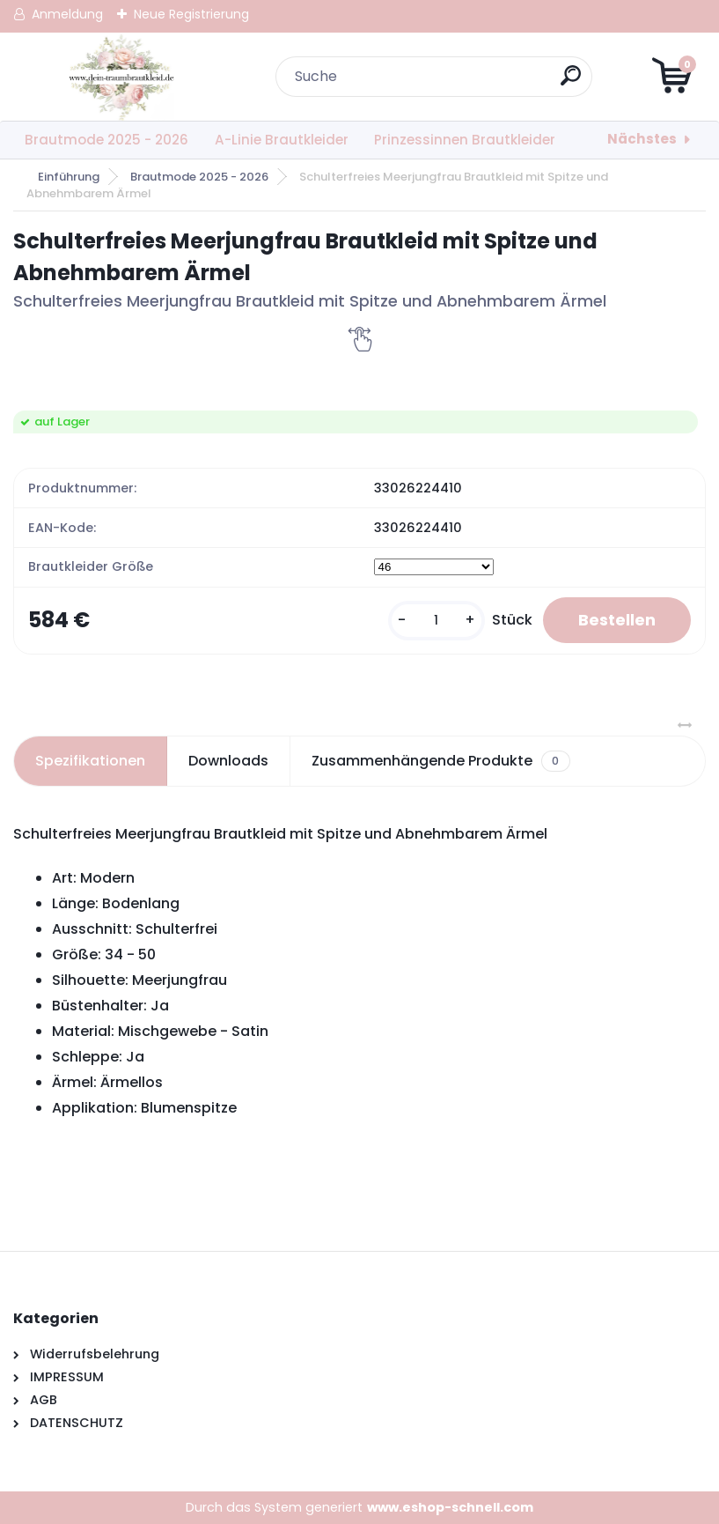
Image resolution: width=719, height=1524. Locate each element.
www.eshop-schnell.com (450, 1507)
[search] (571, 82)
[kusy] (436, 620)
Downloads (228, 761)
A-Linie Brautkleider (281, 139)
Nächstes (642, 138)
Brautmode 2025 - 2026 (106, 139)
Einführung (68, 176)
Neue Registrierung (191, 14)
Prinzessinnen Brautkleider (464, 139)
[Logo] (121, 77)
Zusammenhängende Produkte (440, 761)
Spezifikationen (90, 761)
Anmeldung (67, 14)
